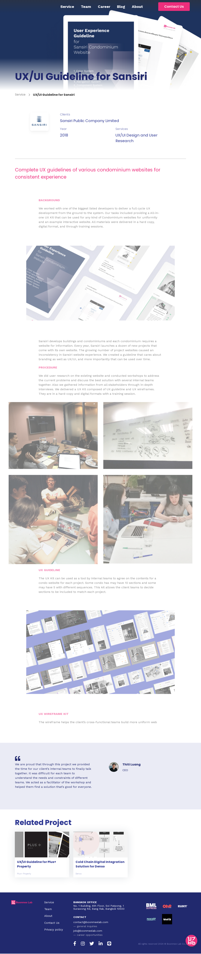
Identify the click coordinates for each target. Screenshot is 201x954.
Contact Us (174, 6)
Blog (121, 6)
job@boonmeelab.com (87, 931)
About (137, 6)
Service (67, 6)
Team (86, 6)
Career (104, 6)
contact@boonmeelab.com (90, 922)
